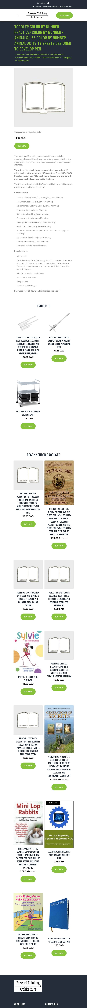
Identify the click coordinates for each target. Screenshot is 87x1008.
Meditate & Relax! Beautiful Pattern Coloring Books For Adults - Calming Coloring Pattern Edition (59, 670)
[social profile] (48, 3)
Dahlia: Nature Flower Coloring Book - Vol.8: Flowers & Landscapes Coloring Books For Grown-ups (59, 599)
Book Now (64, 15)
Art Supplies (31, 132)
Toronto (38, 6)
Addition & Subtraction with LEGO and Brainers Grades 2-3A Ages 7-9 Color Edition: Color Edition (28, 599)
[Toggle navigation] (17, 15)
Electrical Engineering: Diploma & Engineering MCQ (59, 854)
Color (39, 132)
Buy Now (22, 146)
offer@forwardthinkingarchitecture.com (57, 6)
